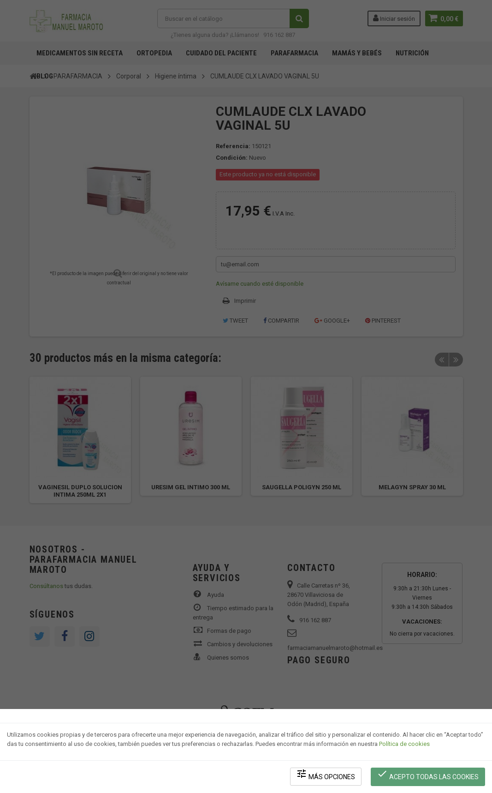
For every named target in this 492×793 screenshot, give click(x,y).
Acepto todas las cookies (428, 775)
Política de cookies (404, 744)
